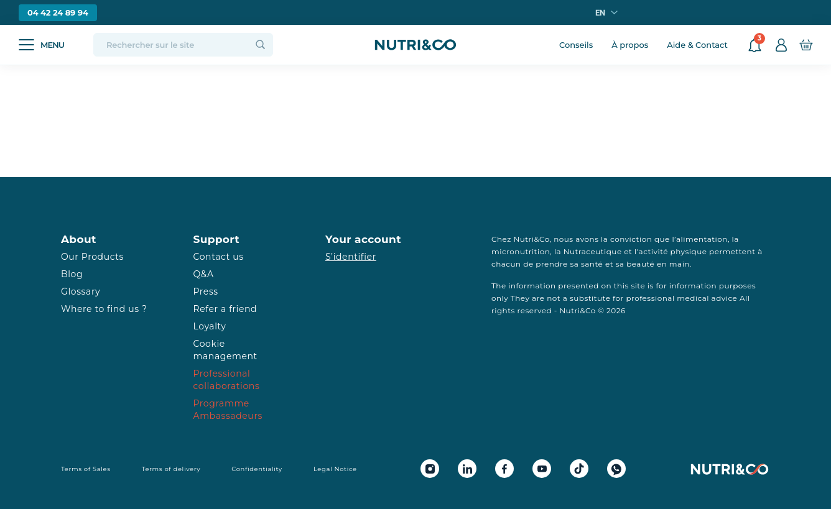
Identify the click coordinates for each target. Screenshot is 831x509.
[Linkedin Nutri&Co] (467, 468)
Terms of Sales (86, 469)
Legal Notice (335, 469)
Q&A (203, 274)
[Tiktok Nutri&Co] (579, 468)
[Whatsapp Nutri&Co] (616, 468)
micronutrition (520, 251)
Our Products (92, 256)
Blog (72, 274)
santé (592, 263)
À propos (629, 45)
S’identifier (350, 256)
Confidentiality (256, 469)
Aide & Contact (697, 45)
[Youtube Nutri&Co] (541, 468)
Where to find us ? (104, 308)
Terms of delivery (171, 469)
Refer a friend (225, 308)
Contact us (218, 256)
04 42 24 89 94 (57, 12)
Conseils (576, 45)
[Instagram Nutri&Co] (429, 468)
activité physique (673, 251)
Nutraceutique (593, 251)
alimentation (702, 239)
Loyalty (209, 326)
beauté (640, 263)
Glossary (80, 291)
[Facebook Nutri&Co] (504, 468)
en (600, 12)
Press (205, 291)
